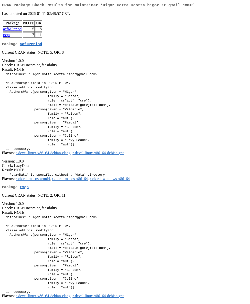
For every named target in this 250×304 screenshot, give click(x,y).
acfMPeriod (12, 30)
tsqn (6, 36)
